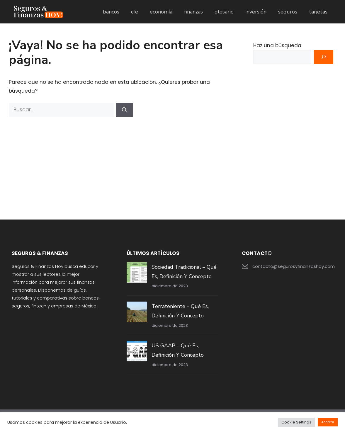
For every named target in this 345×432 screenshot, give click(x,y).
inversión (255, 11)
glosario (224, 11)
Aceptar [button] (327, 422)
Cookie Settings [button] (296, 422)
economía (161, 11)
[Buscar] (124, 110)
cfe (134, 11)
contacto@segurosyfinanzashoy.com (293, 266)
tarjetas (318, 11)
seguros (287, 11)
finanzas (193, 11)
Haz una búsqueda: (277, 45)
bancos (111, 11)
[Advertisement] (118, 161)
